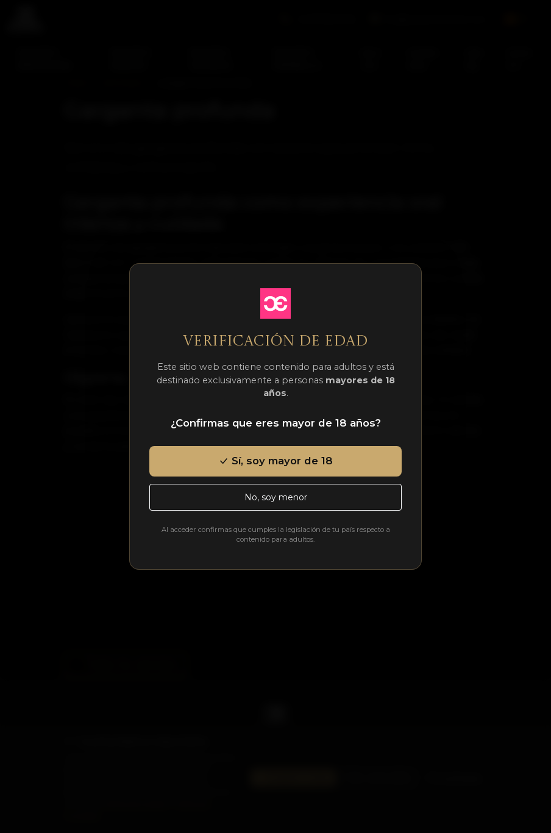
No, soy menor (275, 497)
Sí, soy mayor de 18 (275, 461)
